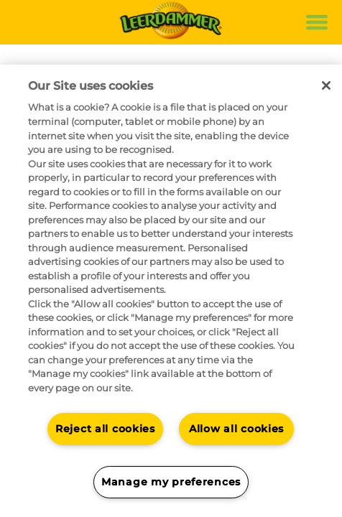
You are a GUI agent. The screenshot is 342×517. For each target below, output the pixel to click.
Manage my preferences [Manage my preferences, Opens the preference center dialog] (171, 481)
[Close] (326, 85)
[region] (171, 291)
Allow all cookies (236, 428)
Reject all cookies (105, 428)
